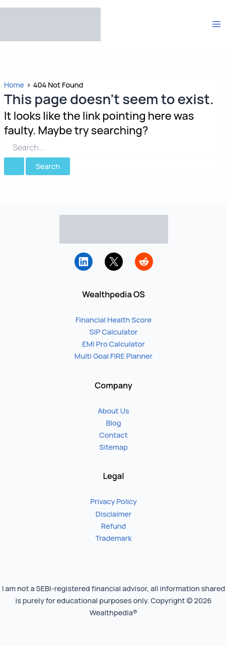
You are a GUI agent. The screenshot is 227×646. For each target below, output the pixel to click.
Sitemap (113, 447)
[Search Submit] (14, 166)
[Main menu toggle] (216, 24)
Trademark (113, 538)
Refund (113, 526)
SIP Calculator (114, 332)
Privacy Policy (113, 501)
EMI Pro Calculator (113, 344)
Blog (113, 423)
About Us (113, 411)
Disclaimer (113, 514)
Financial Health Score (113, 319)
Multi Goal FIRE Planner (113, 356)
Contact (113, 435)
